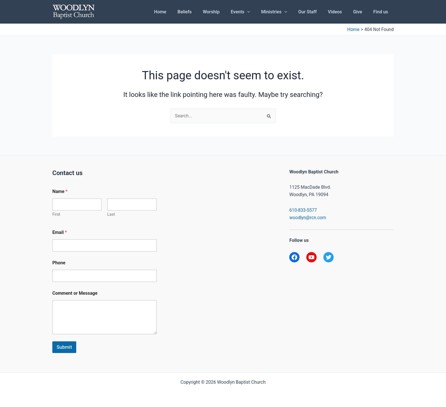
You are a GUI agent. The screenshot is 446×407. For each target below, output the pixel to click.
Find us (381, 11)
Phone (58, 262)
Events (251, 12)
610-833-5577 (303, 210)
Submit (64, 347)
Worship (224, 11)
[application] (258, 12)
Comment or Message (75, 293)
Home (178, 11)
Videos (340, 11)
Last (111, 214)
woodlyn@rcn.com (308, 218)
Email (59, 232)
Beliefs (200, 11)
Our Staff (314, 11)
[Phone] (104, 276)
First (56, 214)
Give (360, 11)
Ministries (283, 12)
